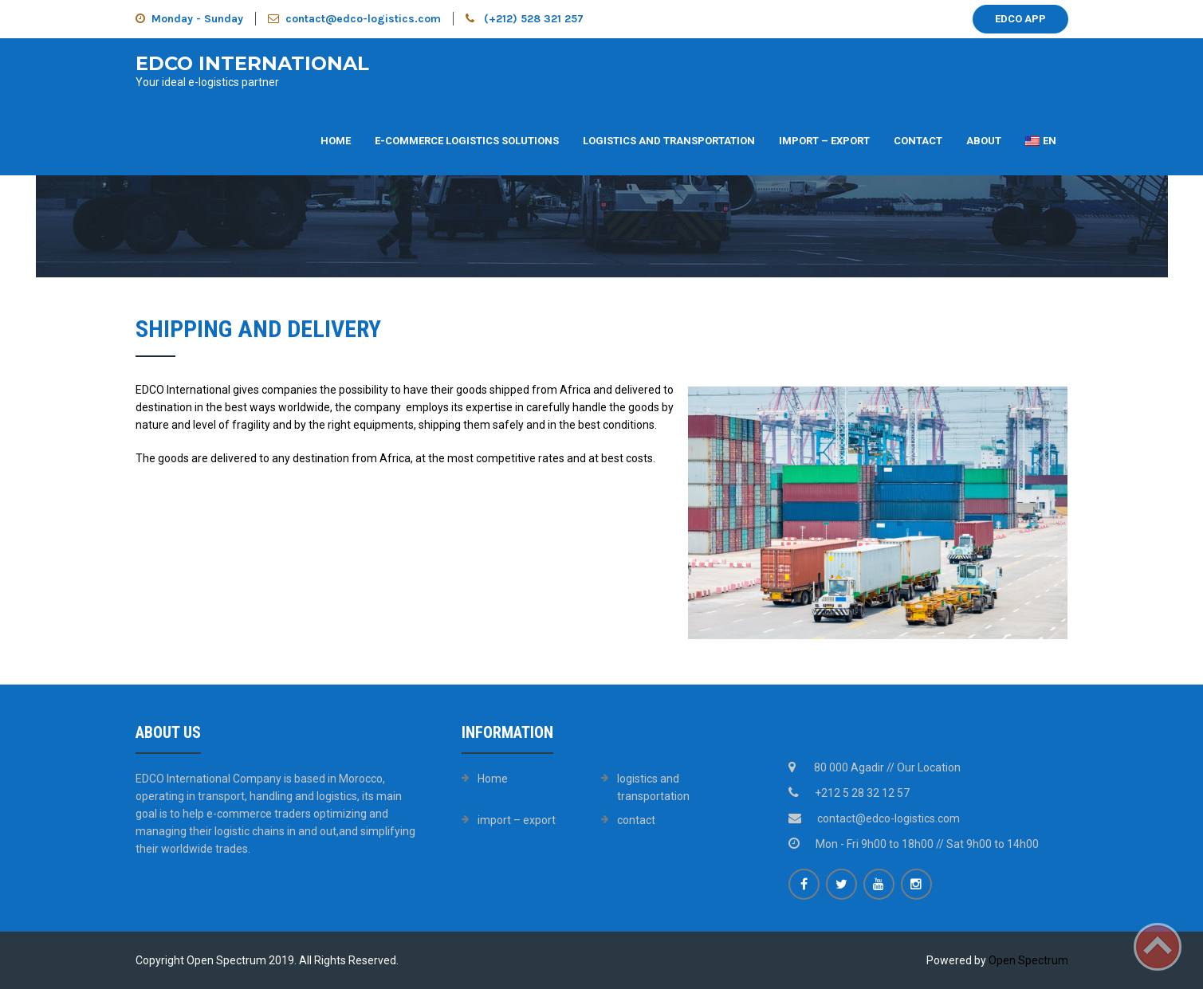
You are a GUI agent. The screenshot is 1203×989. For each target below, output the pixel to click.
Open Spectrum (1028, 960)
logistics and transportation (653, 787)
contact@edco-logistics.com (354, 19)
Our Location (929, 767)
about (983, 141)
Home (335, 141)
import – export (824, 141)
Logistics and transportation (669, 141)
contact (918, 141)
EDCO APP (1020, 19)
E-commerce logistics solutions (467, 141)
